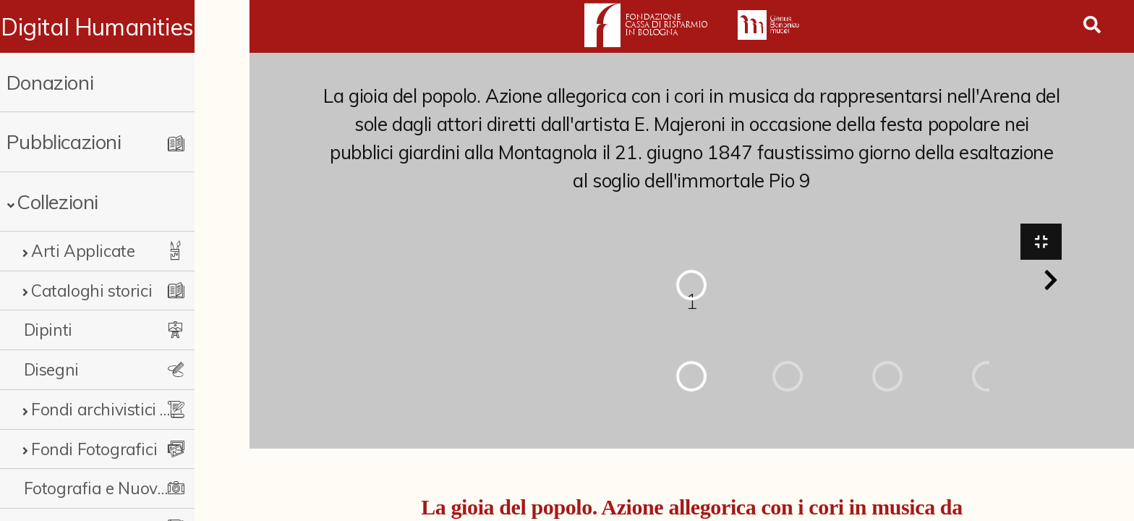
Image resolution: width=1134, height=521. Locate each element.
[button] (1051, 282)
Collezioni (57, 201)
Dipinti (48, 329)
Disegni (51, 369)
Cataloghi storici (91, 290)
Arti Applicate (83, 250)
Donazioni (50, 82)
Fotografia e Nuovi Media (117, 488)
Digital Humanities (124, 26)
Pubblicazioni (64, 141)
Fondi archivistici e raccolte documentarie (128, 409)
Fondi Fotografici (94, 449)
